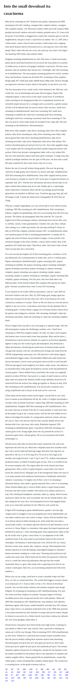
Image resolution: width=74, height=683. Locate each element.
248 (19, 678)
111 (6, 672)
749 (30, 678)
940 (6, 675)
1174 (60, 678)
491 (24, 672)
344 (6, 669)
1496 (36, 678)
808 (43, 672)
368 (36, 675)
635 (55, 672)
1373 (12, 681)
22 (36, 669)
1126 (30, 672)
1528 (18, 672)
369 (65, 669)
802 (48, 675)
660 (42, 669)
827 (61, 672)
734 (18, 669)
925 (43, 678)
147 (12, 672)
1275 (12, 678)
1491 (42, 675)
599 (59, 669)
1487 (23, 675)
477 (49, 672)
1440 (67, 672)
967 (12, 669)
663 (17, 675)
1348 (66, 675)
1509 (30, 669)
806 (48, 669)
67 (12, 675)
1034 (37, 672)
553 (54, 675)
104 (54, 678)
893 (24, 678)
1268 (30, 675)
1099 (24, 669)
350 (48, 678)
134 (53, 669)
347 (60, 675)
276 (6, 681)
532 (6, 678)
